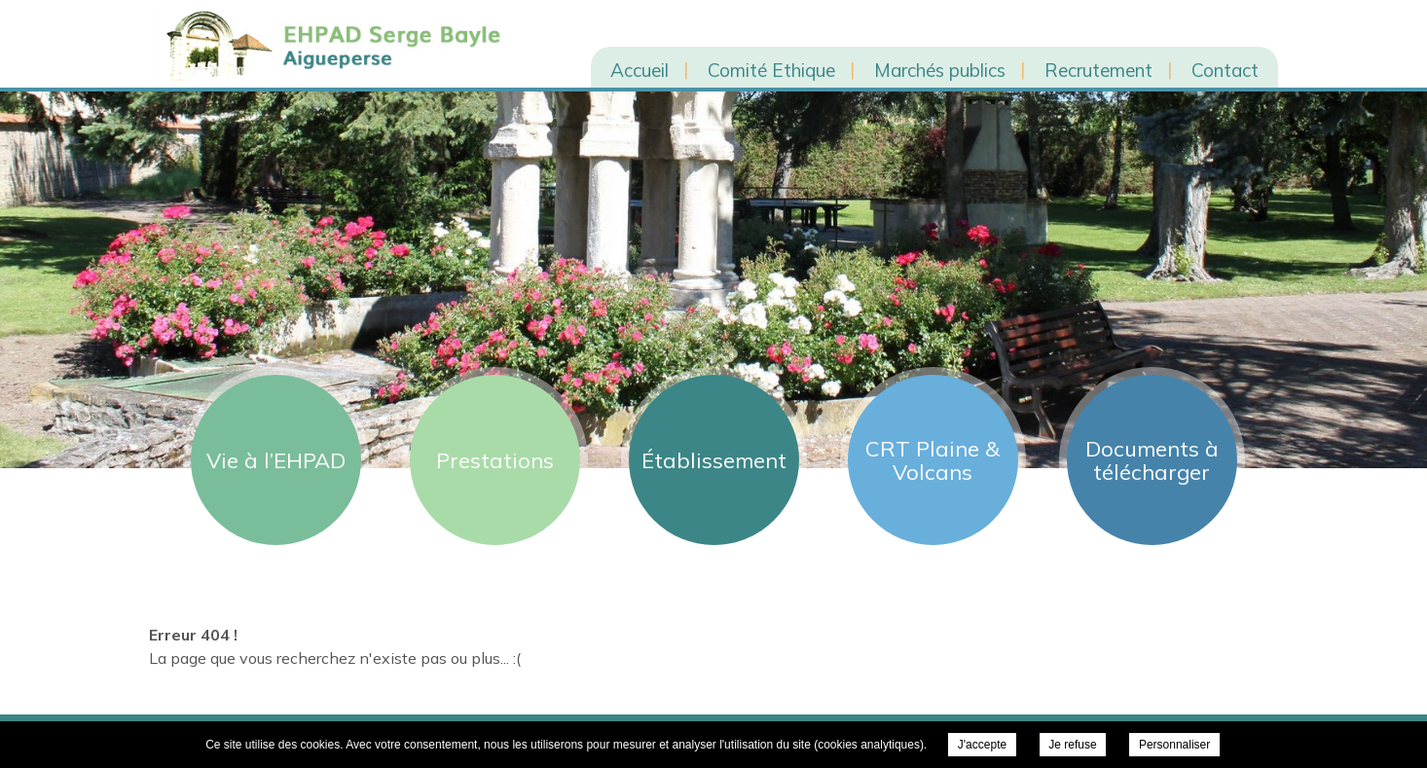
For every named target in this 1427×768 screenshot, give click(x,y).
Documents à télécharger (1152, 460)
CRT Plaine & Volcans (932, 460)
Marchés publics (940, 70)
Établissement (714, 460)
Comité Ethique (771, 70)
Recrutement (1098, 70)
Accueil (639, 70)
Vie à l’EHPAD (276, 460)
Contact (1225, 70)
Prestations (495, 460)
